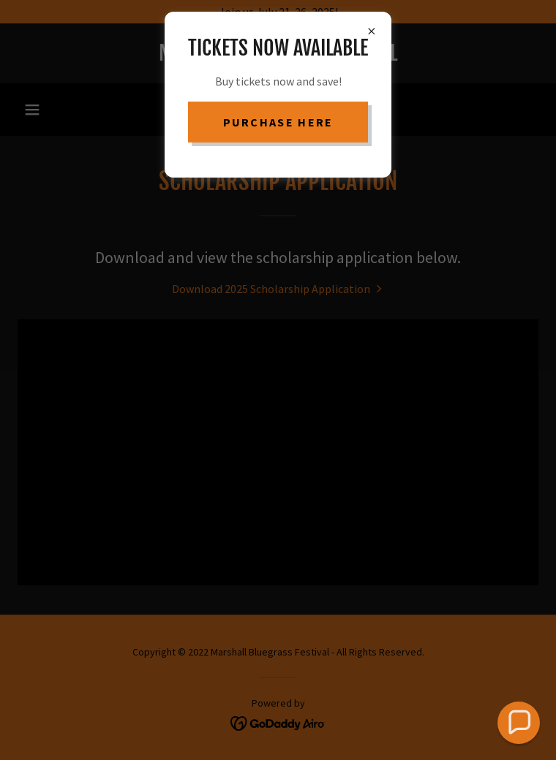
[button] (518, 723)
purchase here (278, 122)
